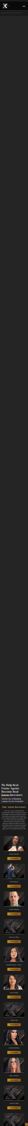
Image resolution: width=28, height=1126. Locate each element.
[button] (24, 6)
